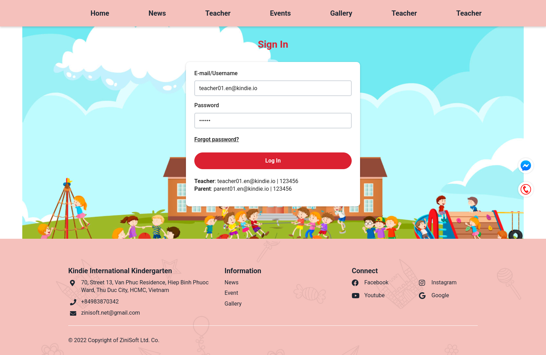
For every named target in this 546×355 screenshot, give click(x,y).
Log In (273, 160)
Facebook (370, 282)
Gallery (341, 13)
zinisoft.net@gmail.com (110, 312)
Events (280, 13)
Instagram (438, 282)
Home (100, 13)
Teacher (218, 13)
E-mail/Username (215, 73)
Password (206, 105)
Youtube (368, 295)
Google (434, 295)
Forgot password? (216, 139)
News (157, 13)
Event (231, 293)
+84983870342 (100, 301)
